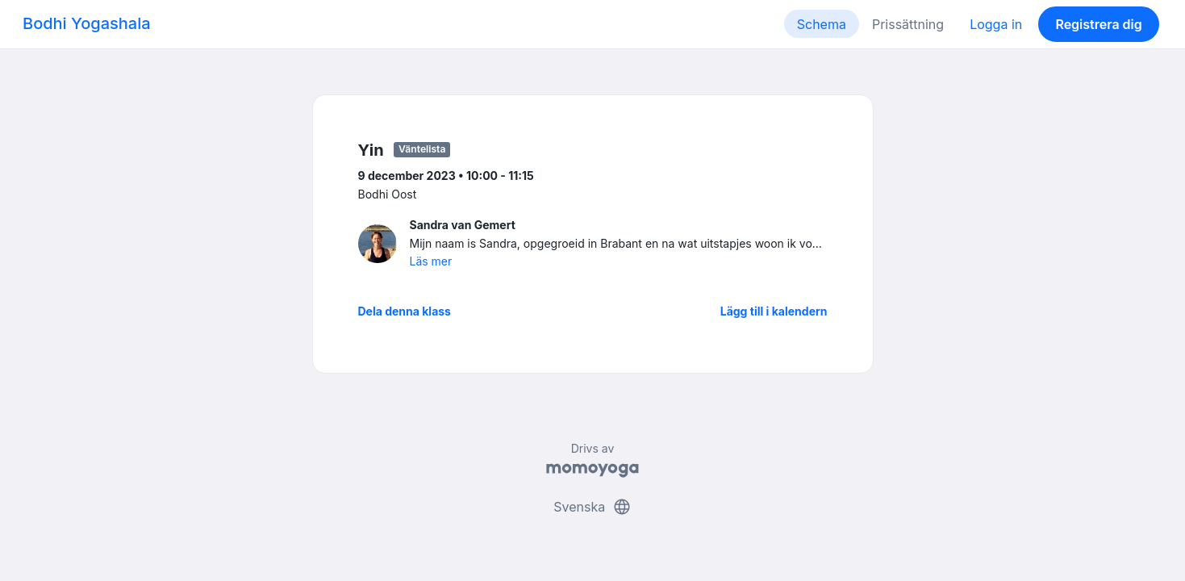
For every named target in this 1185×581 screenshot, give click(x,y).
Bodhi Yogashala (87, 23)
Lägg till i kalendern (774, 311)
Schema (821, 24)
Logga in (996, 24)
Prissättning (908, 24)
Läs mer (431, 261)
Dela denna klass (404, 311)
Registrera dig (1098, 24)
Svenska (592, 506)
